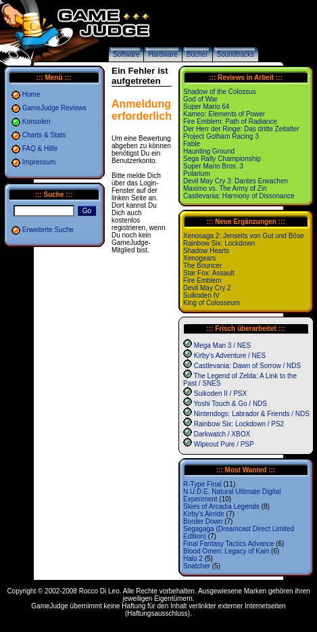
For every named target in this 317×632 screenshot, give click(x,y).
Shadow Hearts (206, 250)
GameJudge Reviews (54, 108)
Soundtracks (236, 54)
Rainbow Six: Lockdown (219, 243)
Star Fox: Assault (209, 273)
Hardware (162, 54)
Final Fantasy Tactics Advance (228, 543)
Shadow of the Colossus (219, 91)
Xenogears (199, 258)
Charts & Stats (44, 135)
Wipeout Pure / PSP (224, 444)
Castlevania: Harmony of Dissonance (239, 196)
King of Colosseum (211, 303)
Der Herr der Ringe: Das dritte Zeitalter (241, 129)
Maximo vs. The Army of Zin (225, 188)
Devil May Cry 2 (207, 288)
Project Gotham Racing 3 (221, 136)
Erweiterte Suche (48, 229)
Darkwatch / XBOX (222, 434)
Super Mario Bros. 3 (213, 166)
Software (126, 54)
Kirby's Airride (203, 514)
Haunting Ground (209, 151)
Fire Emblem (202, 280)
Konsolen (36, 121)
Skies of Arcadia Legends (221, 506)
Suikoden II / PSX (220, 393)
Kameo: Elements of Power (224, 114)
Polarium (196, 173)
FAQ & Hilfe (39, 148)
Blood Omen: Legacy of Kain (226, 551)
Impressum (38, 162)
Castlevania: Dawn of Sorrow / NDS (247, 365)
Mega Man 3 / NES (222, 345)
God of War (200, 99)
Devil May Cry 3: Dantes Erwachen (235, 181)
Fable (191, 144)
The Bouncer (202, 265)
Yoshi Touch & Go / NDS (230, 403)
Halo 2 (193, 558)
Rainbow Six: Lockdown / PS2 (239, 424)
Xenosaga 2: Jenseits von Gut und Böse (243, 236)
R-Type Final (202, 484)
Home (31, 94)
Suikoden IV (201, 295)
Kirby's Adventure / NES (230, 355)
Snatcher (196, 566)
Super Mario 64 (206, 106)
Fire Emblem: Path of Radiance (230, 121)
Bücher (197, 54)
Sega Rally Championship (222, 158)
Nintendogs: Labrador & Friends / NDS (252, 413)
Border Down (202, 521)
